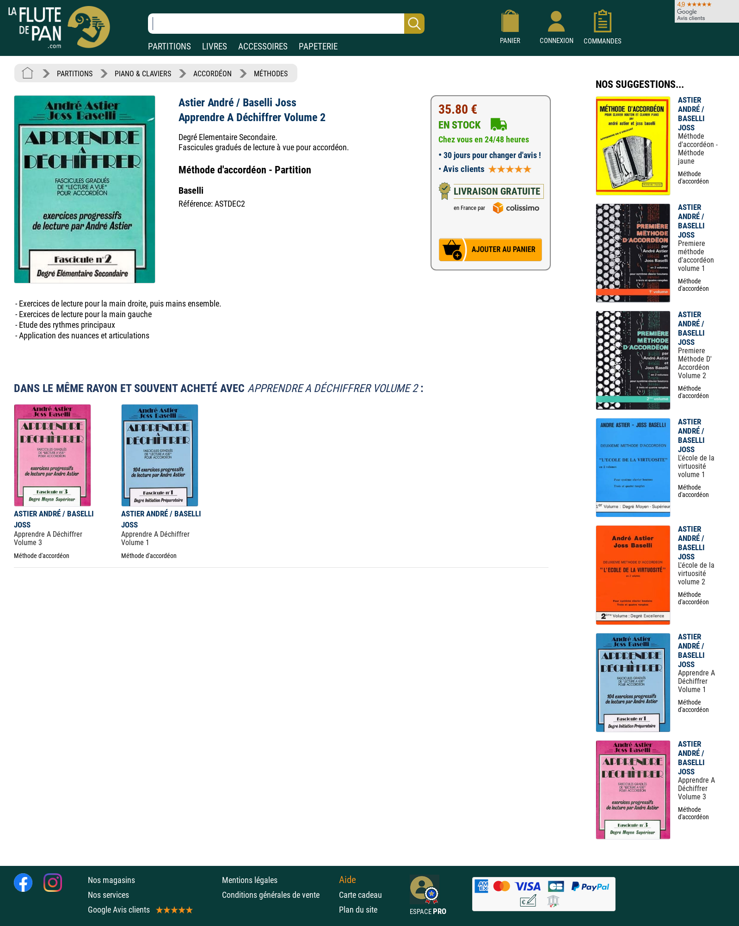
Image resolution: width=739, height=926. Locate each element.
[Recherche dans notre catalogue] (286, 23)
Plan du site (358, 909)
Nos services (108, 895)
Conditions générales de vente (278, 895)
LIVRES (214, 46)
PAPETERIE (318, 46)
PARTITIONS (169, 46)
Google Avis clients (139, 909)
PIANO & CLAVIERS (143, 73)
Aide (347, 879)
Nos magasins (111, 880)
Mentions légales (249, 880)
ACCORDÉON (212, 73)
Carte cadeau (360, 895)
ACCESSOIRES (263, 46)
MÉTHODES (271, 73)
